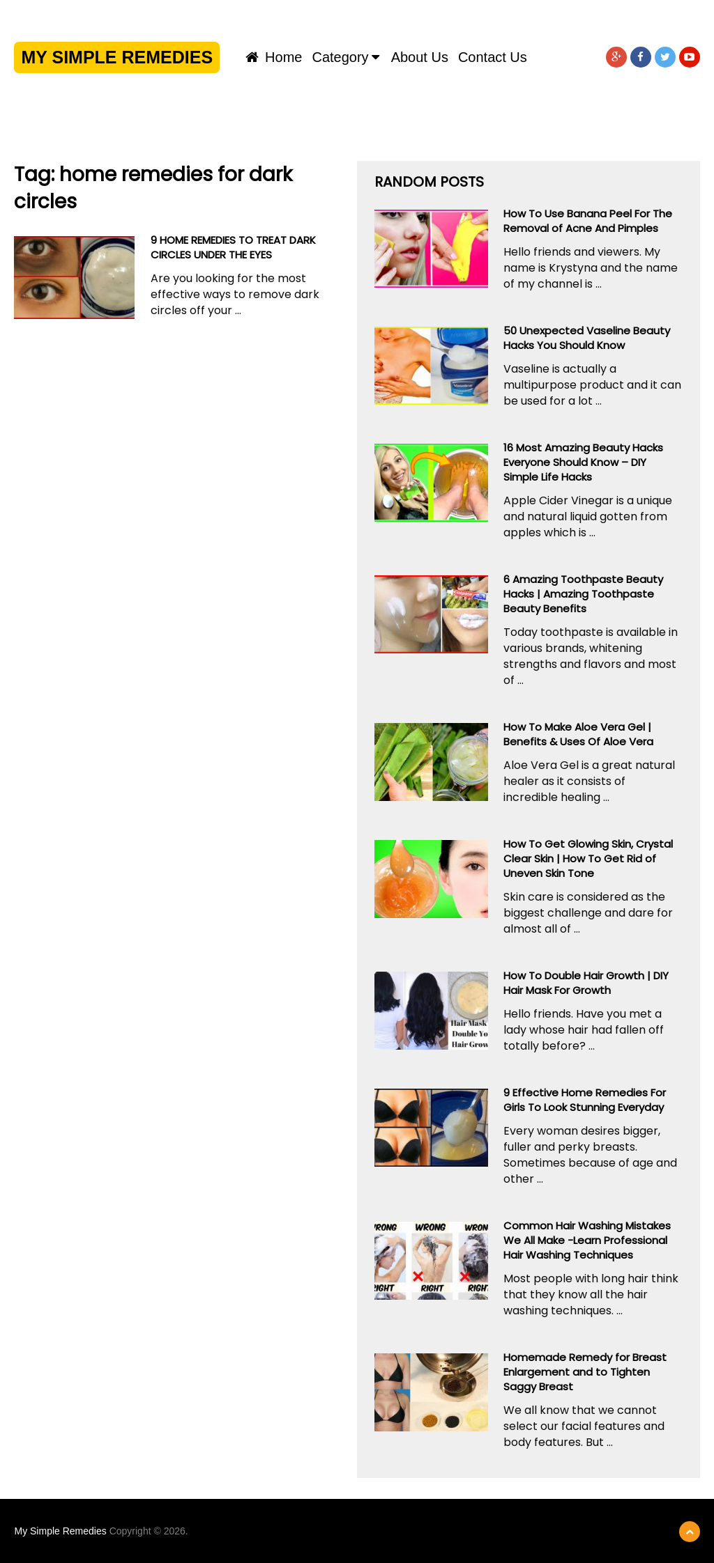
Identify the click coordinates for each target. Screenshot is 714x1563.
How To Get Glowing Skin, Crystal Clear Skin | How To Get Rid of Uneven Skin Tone (588, 858)
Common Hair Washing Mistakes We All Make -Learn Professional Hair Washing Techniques (587, 1240)
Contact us (492, 57)
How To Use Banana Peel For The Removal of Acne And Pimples (587, 220)
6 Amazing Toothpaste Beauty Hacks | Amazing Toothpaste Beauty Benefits (583, 594)
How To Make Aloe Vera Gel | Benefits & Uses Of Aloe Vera (578, 734)
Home (274, 57)
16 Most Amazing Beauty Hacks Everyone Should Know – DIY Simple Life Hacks (583, 462)
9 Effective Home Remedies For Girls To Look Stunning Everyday (584, 1099)
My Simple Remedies (117, 57)
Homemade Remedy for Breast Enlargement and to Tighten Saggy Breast (585, 1372)
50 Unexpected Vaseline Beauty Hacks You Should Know (586, 337)
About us (419, 57)
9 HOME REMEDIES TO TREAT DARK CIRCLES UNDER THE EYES (233, 247)
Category (340, 57)
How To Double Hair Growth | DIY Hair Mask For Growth (586, 982)
